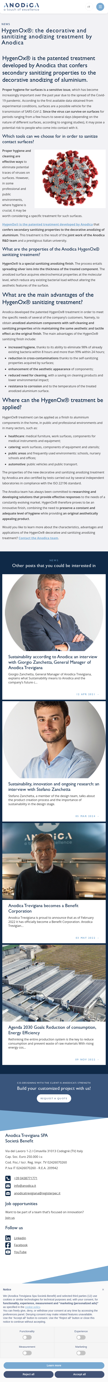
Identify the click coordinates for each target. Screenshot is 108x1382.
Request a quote (54, 1098)
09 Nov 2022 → (87, 1059)
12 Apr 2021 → (88, 694)
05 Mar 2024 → (88, 816)
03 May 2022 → (88, 937)
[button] (103, 1289)
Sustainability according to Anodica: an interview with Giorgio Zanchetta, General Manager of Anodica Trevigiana (52, 662)
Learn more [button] (54, 1365)
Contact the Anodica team (38, 538)
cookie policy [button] (32, 1307)
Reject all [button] (28, 1374)
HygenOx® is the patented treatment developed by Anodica (47, 224)
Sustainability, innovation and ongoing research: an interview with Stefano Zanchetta (53, 786)
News (6, 24)
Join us (10, 1218)
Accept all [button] (79, 1374)
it (89, 6)
